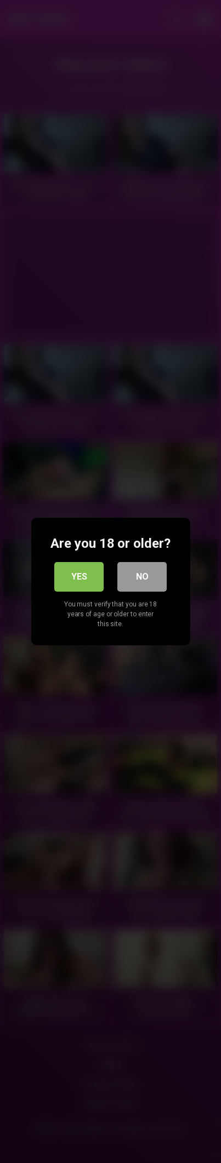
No (142, 576)
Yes (79, 576)
